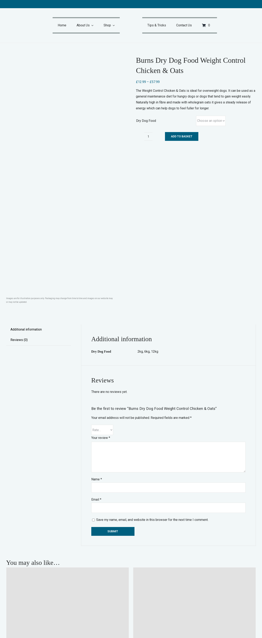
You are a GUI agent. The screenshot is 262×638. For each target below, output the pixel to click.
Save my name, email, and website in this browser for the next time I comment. (152, 352)
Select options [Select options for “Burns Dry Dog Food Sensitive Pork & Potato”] (20, 605)
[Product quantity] (148, 136)
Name (96, 312)
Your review (100, 270)
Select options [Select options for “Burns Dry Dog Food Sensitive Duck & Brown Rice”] (147, 605)
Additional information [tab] (26, 162)
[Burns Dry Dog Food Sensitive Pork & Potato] (67, 492)
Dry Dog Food (146, 121)
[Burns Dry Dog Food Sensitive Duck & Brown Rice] (194, 492)
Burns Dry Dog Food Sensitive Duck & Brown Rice (187, 591)
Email (96, 332)
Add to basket (181, 136)
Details (122, 605)
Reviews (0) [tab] (19, 173)
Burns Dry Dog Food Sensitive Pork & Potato (54, 591)
